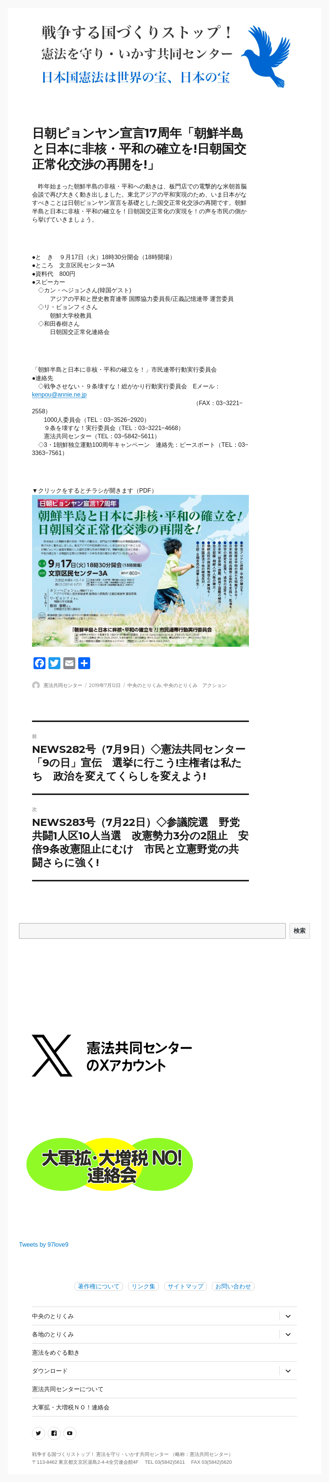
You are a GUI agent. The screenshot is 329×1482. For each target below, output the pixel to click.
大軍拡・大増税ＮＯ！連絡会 (71, 1407)
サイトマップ (185, 1286)
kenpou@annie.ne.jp (59, 394)
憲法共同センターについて (68, 1389)
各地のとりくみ (53, 1334)
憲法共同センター (63, 685)
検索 (300, 930)
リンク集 (143, 1286)
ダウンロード (50, 1370)
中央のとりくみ (144, 685)
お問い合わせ (233, 1286)
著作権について (99, 1286)
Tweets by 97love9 (44, 1244)
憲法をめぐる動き (56, 1352)
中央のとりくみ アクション (195, 685)
